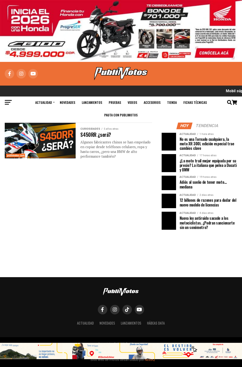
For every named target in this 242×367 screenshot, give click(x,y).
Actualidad (43, 102)
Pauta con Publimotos (121, 114)
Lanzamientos (92, 102)
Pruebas (115, 102)
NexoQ (150, 360)
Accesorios (152, 102)
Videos (132, 102)
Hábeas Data (156, 323)
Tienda (172, 102)
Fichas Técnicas (195, 102)
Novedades (67, 102)
